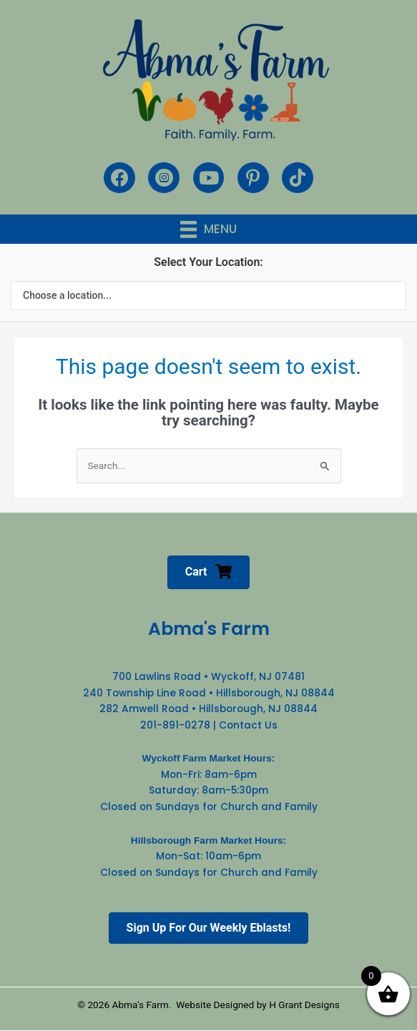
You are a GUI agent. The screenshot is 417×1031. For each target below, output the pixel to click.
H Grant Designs (304, 1004)
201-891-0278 (175, 725)
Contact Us (248, 725)
